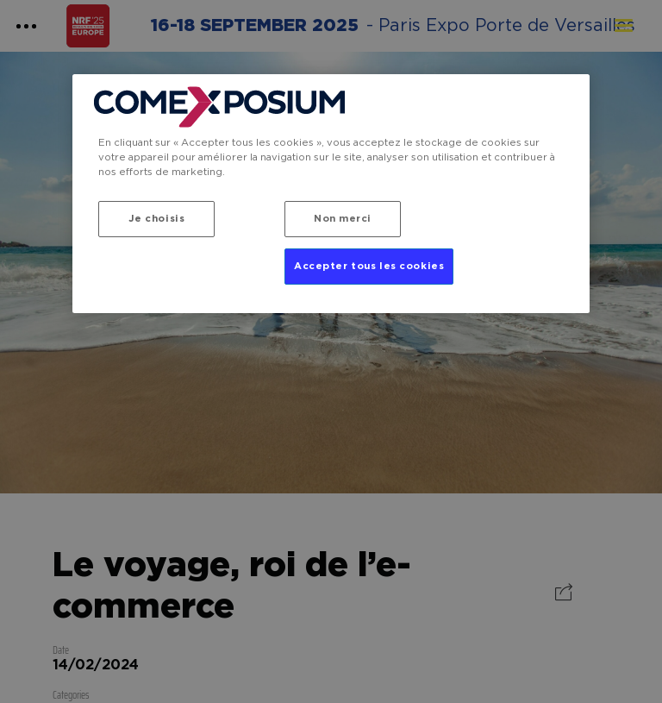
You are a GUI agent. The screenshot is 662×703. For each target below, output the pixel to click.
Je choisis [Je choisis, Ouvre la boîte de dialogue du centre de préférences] (156, 218)
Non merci (343, 218)
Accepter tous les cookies (369, 266)
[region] (331, 193)
